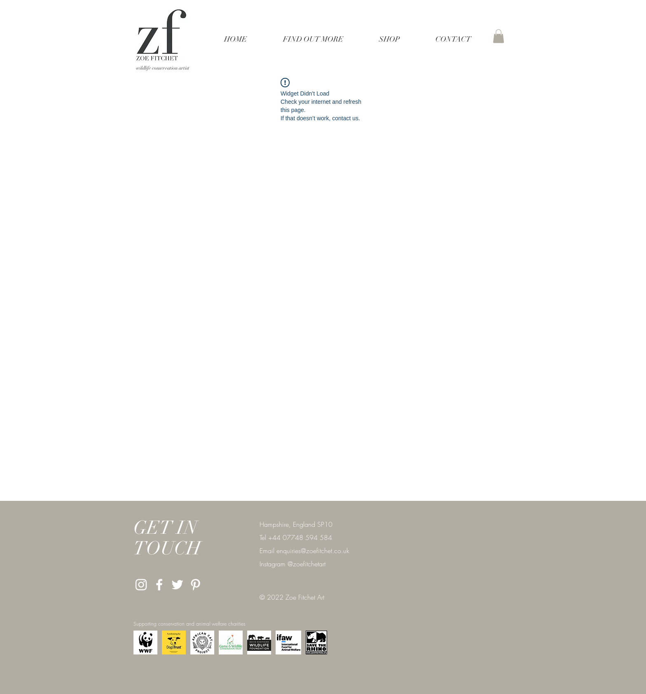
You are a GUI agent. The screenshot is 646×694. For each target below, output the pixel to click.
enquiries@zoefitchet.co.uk (312, 550)
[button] (313, 39)
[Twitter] (177, 584)
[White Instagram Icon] (141, 584)
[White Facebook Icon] (159, 584)
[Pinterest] (195, 584)
